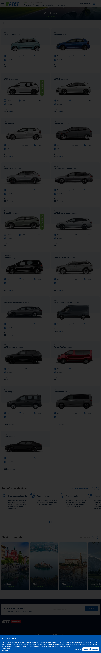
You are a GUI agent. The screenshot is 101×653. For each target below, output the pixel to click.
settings (55, 644)
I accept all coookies (90, 649)
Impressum (5, 650)
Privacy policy (6, 648)
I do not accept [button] (77, 649)
